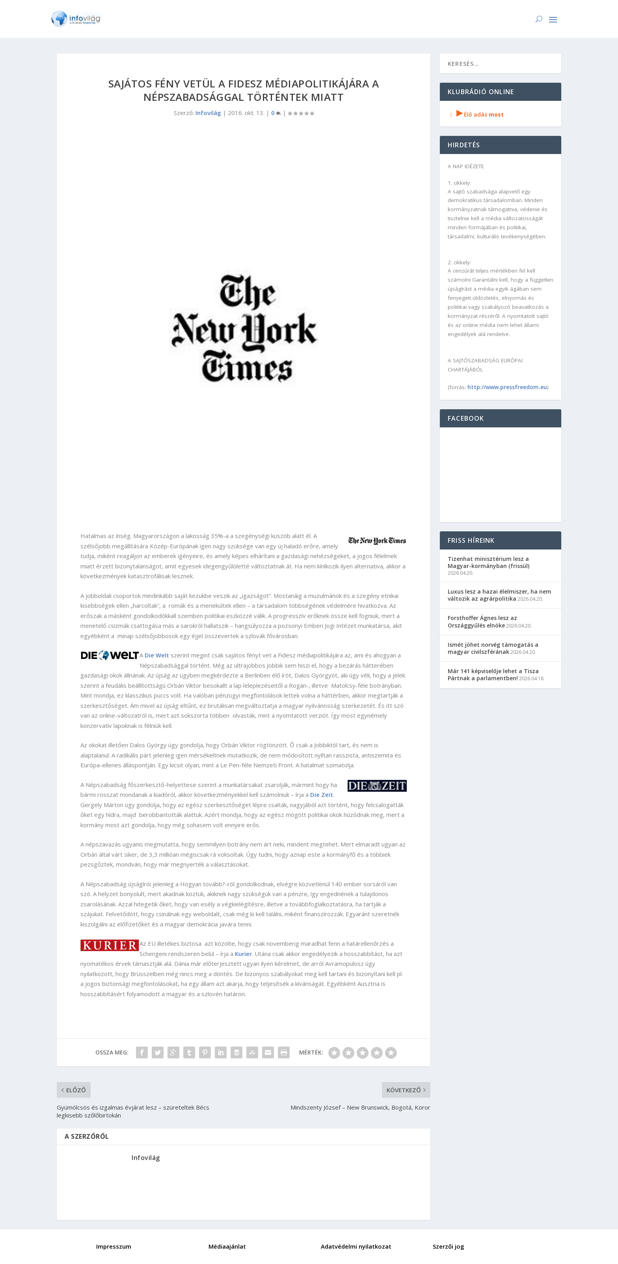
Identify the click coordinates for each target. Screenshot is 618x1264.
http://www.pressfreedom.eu (507, 387)
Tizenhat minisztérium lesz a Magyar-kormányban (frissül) (488, 562)
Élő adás (476, 114)
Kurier (243, 954)
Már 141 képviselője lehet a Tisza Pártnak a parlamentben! (493, 674)
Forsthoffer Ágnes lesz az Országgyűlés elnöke (482, 621)
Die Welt (157, 655)
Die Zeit (321, 794)
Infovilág (208, 113)
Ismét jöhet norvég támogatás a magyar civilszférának (493, 648)
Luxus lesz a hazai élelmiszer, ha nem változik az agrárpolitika (499, 595)
